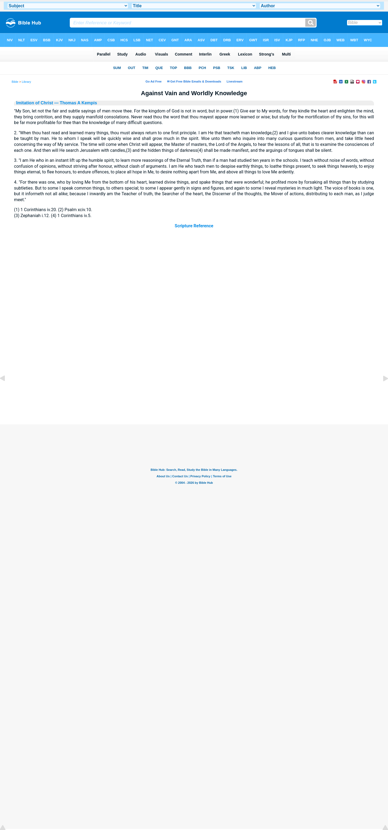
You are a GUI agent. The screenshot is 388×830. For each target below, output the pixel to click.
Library (26, 81)
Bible (15, 81)
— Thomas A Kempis (75, 103)
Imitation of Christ (34, 103)
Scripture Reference (194, 225)
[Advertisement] (194, 392)
